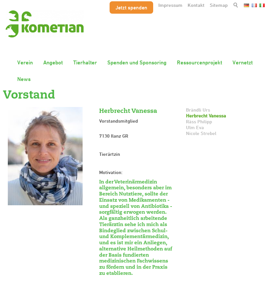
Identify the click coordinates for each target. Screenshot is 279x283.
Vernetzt (242, 62)
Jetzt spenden (131, 7)
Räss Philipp (199, 121)
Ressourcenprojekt (199, 62)
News (24, 79)
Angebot (53, 62)
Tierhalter (85, 62)
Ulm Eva (195, 127)
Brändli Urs (198, 110)
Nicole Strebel (201, 133)
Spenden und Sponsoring (136, 62)
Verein (25, 62)
